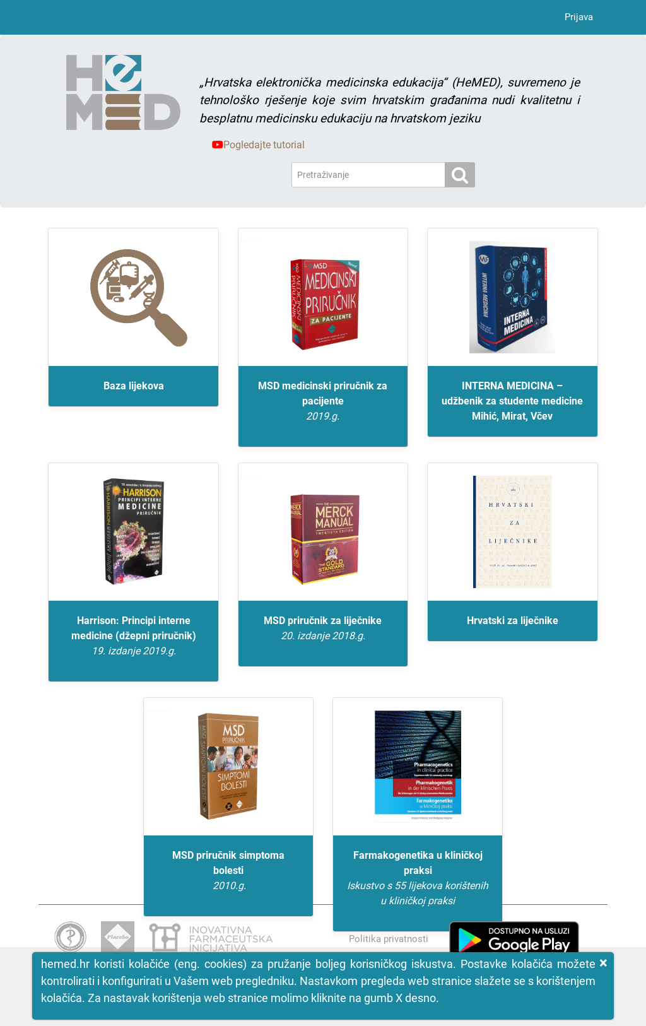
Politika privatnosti (388, 939)
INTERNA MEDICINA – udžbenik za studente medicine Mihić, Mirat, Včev (512, 401)
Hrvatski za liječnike (512, 621)
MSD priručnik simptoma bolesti (228, 871)
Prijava (579, 17)
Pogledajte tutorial (258, 145)
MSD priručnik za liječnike (323, 629)
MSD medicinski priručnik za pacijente (323, 402)
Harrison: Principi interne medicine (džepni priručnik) (133, 637)
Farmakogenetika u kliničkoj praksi (418, 879)
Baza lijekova (133, 386)
